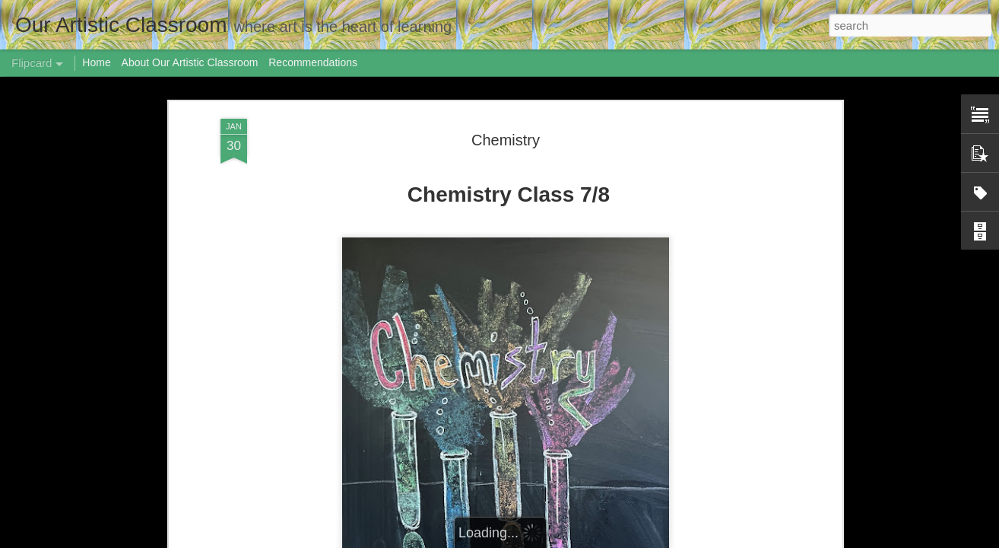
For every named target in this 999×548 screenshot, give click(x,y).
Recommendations (312, 62)
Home (96, 62)
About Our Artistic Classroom (190, 62)
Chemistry (505, 140)
